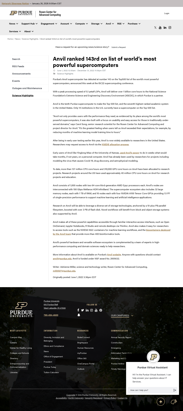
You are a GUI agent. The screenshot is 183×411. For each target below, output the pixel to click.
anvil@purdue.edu (62, 258)
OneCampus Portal (85, 363)
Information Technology (121, 353)
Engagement (49, 23)
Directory (14, 358)
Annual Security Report (121, 337)
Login (166, 13)
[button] (153, 390)
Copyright (70, 395)
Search (16, 59)
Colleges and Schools (19, 353)
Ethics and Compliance (54, 346)
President (48, 361)
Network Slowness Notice (15, 3)
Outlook (80, 368)
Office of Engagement (53, 356)
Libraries (14, 372)
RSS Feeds (18, 66)
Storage (96, 23)
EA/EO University (76, 398)
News (13, 23)
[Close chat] (174, 357)
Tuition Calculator (51, 372)
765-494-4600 (51, 315)
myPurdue (81, 353)
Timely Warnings (118, 368)
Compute (81, 23)
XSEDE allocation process (115, 144)
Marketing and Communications (125, 358)
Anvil (110, 23)
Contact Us (122, 398)
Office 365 (81, 358)
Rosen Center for (50, 13)
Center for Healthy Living (21, 347)
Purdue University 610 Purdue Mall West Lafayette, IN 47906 (55, 304)
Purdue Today (50, 367)
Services (15, 31)
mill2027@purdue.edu (64, 270)
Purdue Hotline (117, 363)
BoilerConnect (83, 337)
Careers (13, 342)
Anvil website (114, 254)
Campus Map (16, 337)
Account (66, 23)
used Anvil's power (129, 152)
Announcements (21, 73)
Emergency (116, 347)
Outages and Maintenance (27, 88)
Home (10, 38)
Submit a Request (119, 47)
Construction (117, 342)
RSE (120, 23)
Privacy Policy (110, 398)
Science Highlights (30, 38)
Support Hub (29, 23)
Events (16, 81)
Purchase (134, 23)
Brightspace (82, 342)
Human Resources (85, 347)
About (28, 31)
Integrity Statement (93, 398)
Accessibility (61, 398)
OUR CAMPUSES (120, 315)
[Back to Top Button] (161, 402)
